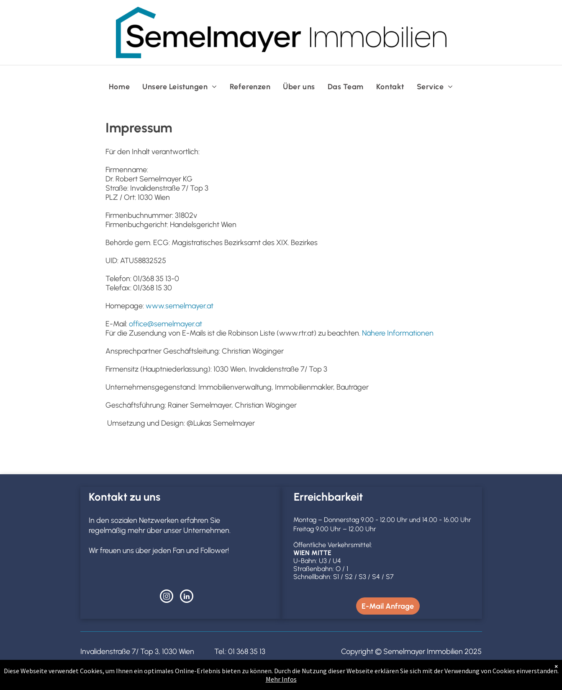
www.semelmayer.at (179, 305)
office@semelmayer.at (165, 323)
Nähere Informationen (398, 333)
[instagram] (166, 597)
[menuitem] (119, 87)
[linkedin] (186, 597)
